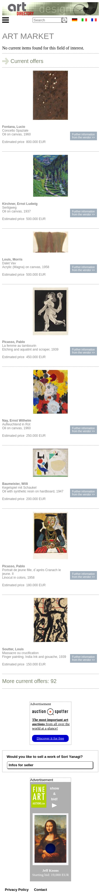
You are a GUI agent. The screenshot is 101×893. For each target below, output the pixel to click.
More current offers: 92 (29, 681)
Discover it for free (50, 738)
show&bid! (54, 797)
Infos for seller (21, 765)
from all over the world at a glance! (51, 724)
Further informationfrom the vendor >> (83, 136)
